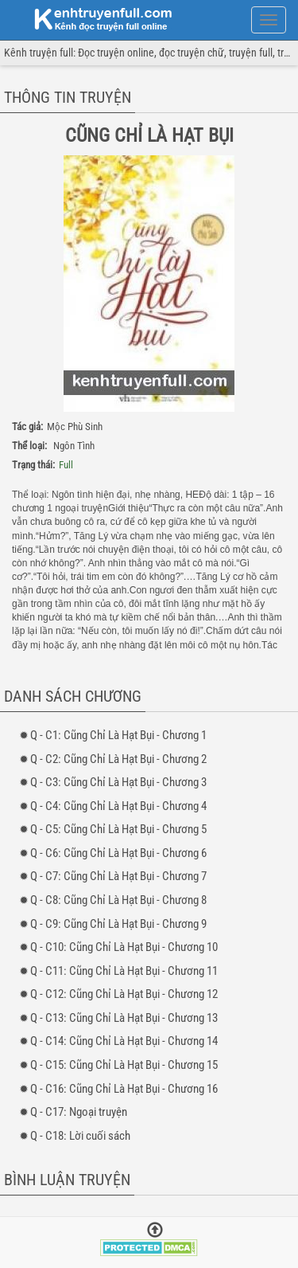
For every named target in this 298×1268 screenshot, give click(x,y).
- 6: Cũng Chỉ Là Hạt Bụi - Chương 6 (118, 853)
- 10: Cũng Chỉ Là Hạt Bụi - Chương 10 (124, 947)
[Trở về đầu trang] (155, 1231)
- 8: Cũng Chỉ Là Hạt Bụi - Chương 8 (118, 900)
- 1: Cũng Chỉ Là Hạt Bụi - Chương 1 (118, 735)
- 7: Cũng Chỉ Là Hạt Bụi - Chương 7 (118, 876)
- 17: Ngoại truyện (78, 1112)
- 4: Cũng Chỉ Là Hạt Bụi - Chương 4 (118, 806)
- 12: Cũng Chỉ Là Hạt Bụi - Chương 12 (124, 994)
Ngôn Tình (74, 446)
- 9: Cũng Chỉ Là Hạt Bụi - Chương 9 (118, 924)
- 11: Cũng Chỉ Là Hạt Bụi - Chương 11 (124, 971)
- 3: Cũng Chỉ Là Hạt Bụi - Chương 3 (118, 782)
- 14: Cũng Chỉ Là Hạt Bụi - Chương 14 (124, 1041)
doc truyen (94, 18)
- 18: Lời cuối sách (80, 1136)
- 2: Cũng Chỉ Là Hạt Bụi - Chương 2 (118, 759)
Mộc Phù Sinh (75, 426)
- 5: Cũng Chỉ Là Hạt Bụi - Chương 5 (118, 829)
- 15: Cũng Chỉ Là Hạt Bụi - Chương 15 (124, 1065)
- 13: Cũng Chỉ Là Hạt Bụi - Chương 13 (124, 1018)
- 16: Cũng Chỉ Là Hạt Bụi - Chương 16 (124, 1089)
